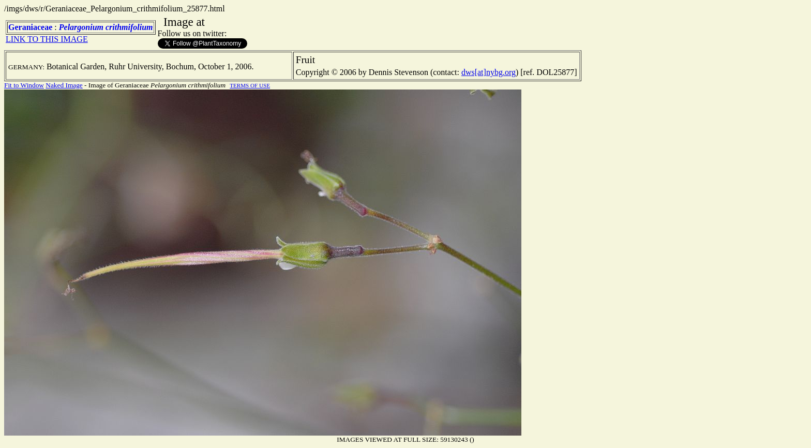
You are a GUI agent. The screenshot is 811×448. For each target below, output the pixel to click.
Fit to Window (24, 85)
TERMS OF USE (250, 85)
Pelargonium (81, 27)
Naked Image (64, 85)
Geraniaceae (30, 27)
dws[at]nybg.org (488, 72)
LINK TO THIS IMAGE (47, 39)
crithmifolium (129, 27)
